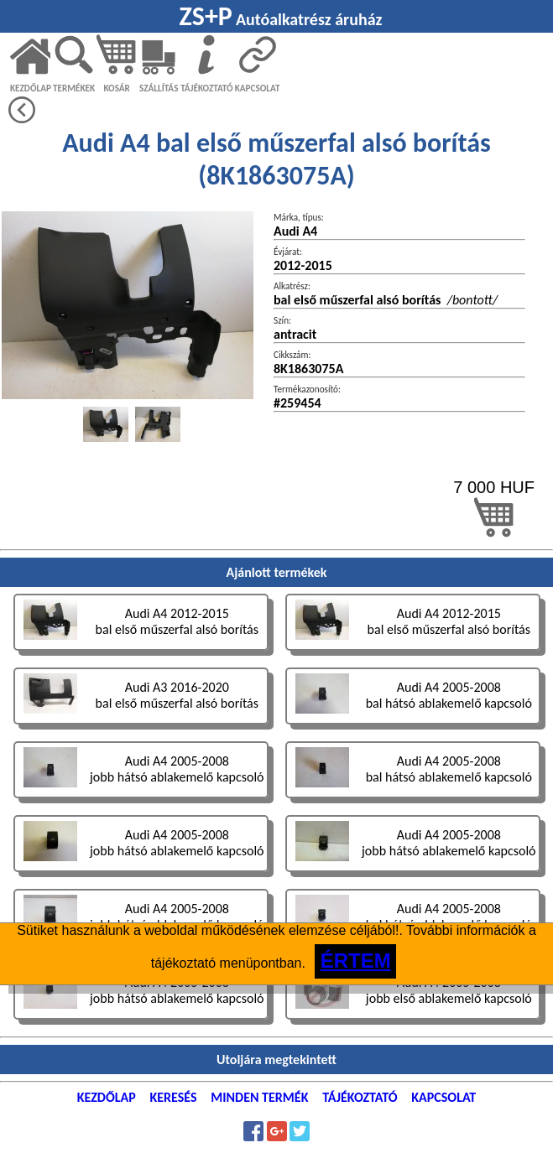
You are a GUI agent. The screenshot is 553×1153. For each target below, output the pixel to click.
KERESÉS (173, 1097)
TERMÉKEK (74, 88)
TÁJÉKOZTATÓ (206, 88)
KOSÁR (116, 88)
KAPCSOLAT (257, 88)
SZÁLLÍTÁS (159, 88)
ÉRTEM (356, 960)
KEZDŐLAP (30, 88)
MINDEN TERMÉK (259, 1097)
